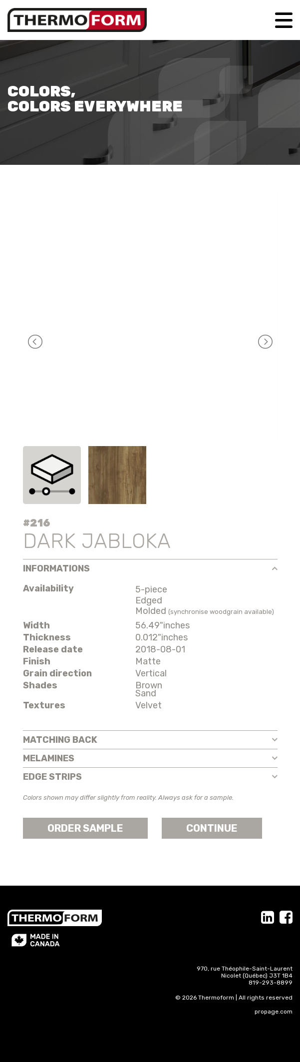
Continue (212, 828)
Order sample (85, 828)
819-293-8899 (271, 982)
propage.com (274, 1011)
